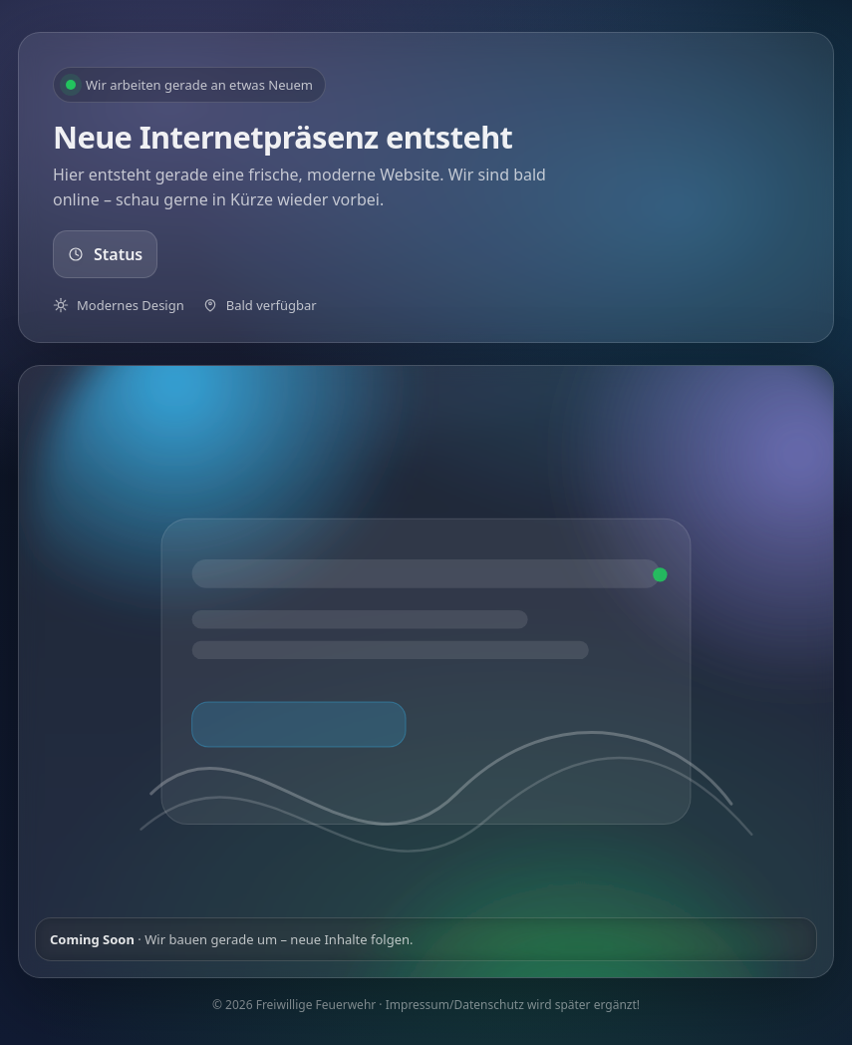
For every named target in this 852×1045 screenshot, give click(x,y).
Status (105, 254)
